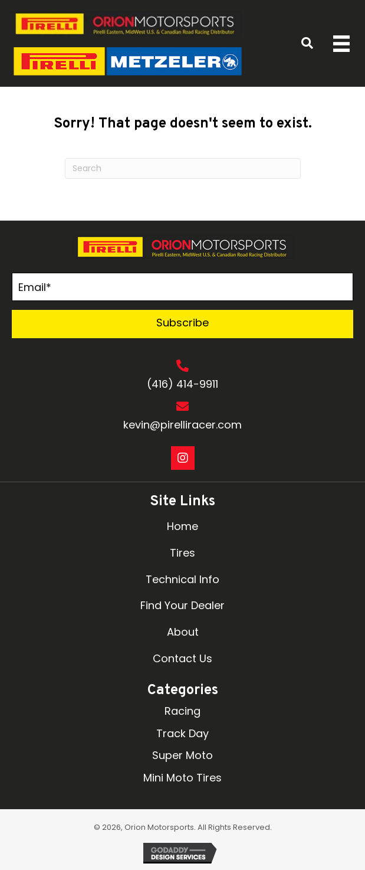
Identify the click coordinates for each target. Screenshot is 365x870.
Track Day (182, 733)
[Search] (183, 168)
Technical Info (182, 579)
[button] (182, 324)
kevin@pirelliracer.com (182, 424)
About (183, 631)
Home (182, 526)
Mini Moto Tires (182, 777)
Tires (182, 552)
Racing (182, 711)
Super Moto (182, 755)
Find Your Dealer (182, 605)
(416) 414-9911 (182, 384)
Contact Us (182, 658)
